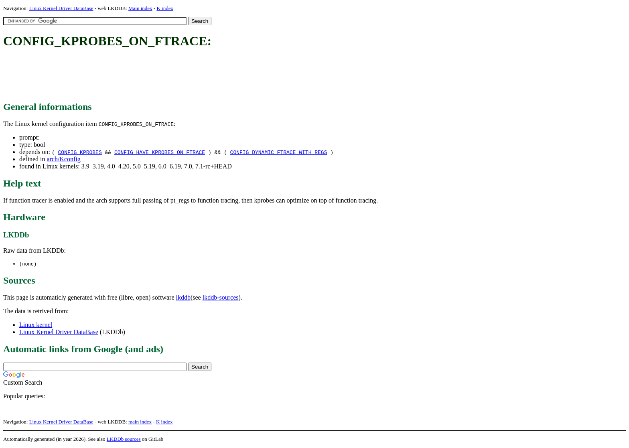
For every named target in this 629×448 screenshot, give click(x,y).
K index (164, 8)
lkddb (183, 297)
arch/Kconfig (63, 159)
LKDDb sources (124, 439)
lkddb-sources (221, 297)
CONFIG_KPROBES (79, 152)
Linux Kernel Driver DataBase (61, 8)
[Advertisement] (149, 75)
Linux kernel (35, 325)
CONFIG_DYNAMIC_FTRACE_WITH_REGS (278, 152)
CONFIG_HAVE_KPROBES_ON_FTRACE (159, 152)
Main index (140, 8)
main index (140, 422)
